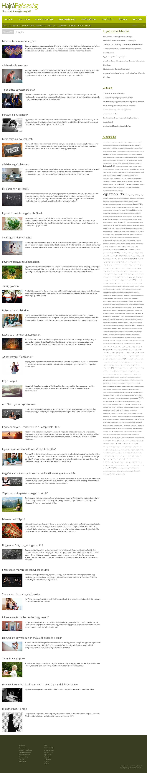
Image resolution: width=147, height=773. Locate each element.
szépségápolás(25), (133, 410)
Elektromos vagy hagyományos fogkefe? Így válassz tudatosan (123, 102)
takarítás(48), (133, 422)
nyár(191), (125, 358)
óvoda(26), (130, 367)
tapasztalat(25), (141, 425)
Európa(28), (135, 219)
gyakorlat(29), (113, 249)
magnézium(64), (113, 331)
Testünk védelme (88, 19)
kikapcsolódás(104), (138, 301)
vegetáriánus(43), (106, 458)
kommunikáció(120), (138, 307)
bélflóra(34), (115, 163)
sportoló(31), (105, 401)
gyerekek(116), (131, 249)
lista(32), (123, 328)
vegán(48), (139, 455)
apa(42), (130, 154)
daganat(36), (119, 181)
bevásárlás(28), (125, 166)
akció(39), (105, 145)
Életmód (123, 19)
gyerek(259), (124, 249)
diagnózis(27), (112, 184)
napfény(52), (121, 352)
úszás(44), (132, 449)
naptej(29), (142, 352)
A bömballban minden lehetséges (114, 94)
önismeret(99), (106, 374)
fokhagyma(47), (121, 237)
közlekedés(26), (106, 319)
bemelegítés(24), (127, 163)
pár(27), (126, 377)
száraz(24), (126, 407)
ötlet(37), (139, 374)
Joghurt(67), (119, 289)
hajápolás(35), (121, 261)
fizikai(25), (113, 234)
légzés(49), (116, 325)
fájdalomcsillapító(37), (131, 222)
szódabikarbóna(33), (140, 416)
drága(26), (105, 187)
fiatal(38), (128, 231)
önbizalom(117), (113, 371)
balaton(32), (121, 160)
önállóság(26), (141, 367)
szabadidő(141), (127, 404)
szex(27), (130, 413)
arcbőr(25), (109, 157)
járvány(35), (105, 289)
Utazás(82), (136, 449)
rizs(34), (132, 392)
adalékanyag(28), (112, 142)
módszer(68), (117, 346)
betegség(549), (109, 166)
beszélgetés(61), (134, 163)
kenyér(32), (105, 298)
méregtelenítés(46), (111, 343)
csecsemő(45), (127, 175)
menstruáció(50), (125, 340)
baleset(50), (126, 160)
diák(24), (116, 184)
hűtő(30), (110, 277)
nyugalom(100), (106, 362)
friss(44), (134, 240)
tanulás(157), (120, 425)
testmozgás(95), (125, 437)
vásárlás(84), (117, 456)
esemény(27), (125, 216)
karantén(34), (121, 295)
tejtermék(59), (130, 431)
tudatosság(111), (134, 443)
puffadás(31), (137, 386)
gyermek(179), (115, 252)
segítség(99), (118, 395)
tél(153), (135, 431)
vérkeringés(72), (106, 462)
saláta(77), (113, 395)
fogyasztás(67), (106, 237)
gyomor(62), (141, 255)
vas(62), (112, 455)
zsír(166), (111, 474)
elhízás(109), (126, 207)
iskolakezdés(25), (112, 286)
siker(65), (137, 395)
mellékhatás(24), (106, 340)
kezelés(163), (106, 301)
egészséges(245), (133, 195)
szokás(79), (105, 419)
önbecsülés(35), (106, 371)
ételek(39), (140, 216)
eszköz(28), (130, 216)
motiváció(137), (138, 346)
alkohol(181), (128, 145)
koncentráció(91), (107, 310)
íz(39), (124, 286)
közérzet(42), (140, 316)
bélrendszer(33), (121, 163)
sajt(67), (109, 395)
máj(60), (140, 331)
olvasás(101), (127, 365)
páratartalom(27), (137, 377)
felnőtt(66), (118, 228)
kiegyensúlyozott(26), (124, 301)
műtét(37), (140, 349)
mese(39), (117, 343)
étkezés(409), (108, 219)
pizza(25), (136, 380)
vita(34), (142, 465)
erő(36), (118, 213)
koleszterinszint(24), (124, 307)
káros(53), (126, 295)
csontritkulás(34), (117, 178)
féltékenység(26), (130, 228)
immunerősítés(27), (112, 280)
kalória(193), (106, 292)
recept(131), (115, 389)
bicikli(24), (131, 166)
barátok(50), (140, 160)
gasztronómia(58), (139, 243)
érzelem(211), (137, 213)
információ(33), (106, 283)
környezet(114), (139, 313)
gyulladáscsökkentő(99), (122, 258)
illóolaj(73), (105, 280)
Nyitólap (9, 19)
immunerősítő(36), (119, 280)
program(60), (106, 386)
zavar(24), (126, 471)
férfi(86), (105, 231)
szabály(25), (140, 404)
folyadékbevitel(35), (135, 237)
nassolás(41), (115, 355)
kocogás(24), (105, 307)
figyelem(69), (133, 231)
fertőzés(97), (117, 231)
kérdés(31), (116, 298)
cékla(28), (126, 172)
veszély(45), (105, 465)
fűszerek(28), (128, 243)
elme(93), (131, 207)
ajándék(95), (139, 142)
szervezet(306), (123, 413)
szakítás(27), (114, 407)
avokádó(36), (140, 157)
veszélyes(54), (111, 465)
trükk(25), (120, 443)
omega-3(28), (132, 364)
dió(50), (127, 184)
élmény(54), (135, 207)
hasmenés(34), (124, 264)
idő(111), (121, 277)
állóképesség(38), (127, 148)
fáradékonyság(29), (139, 222)
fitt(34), (104, 234)
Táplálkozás (24, 19)
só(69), (109, 398)
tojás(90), (132, 440)
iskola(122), (106, 286)
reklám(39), (110, 392)
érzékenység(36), (129, 213)
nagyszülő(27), (112, 352)
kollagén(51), (130, 307)
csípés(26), (132, 175)
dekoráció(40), (125, 181)
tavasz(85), (111, 431)
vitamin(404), (112, 468)
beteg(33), (140, 163)
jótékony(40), (124, 289)
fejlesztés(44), (130, 225)
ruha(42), (141, 392)
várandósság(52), (107, 455)
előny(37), (141, 207)
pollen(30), (140, 380)
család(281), (120, 175)
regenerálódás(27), (132, 389)
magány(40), (136, 328)
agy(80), (128, 142)
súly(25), (139, 401)
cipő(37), (105, 175)
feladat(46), (141, 225)
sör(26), (117, 398)
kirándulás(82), (113, 304)
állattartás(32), (115, 148)
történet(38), (110, 443)
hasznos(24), (129, 264)
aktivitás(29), (110, 145)
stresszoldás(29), (133, 401)
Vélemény (72, 26)
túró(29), (125, 446)
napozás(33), (131, 352)
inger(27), (111, 283)
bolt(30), (118, 169)
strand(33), (110, 401)
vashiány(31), (122, 455)
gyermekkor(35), (122, 252)
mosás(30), (128, 346)
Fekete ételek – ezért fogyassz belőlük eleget (117, 37)
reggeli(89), (105, 392)
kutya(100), (127, 322)
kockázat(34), (141, 304)
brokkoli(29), (105, 172)
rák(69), (105, 389)
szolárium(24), (117, 419)
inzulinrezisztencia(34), (134, 283)
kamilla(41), (117, 292)
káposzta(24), (136, 292)
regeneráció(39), (125, 389)
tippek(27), (117, 440)
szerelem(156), (107, 413)
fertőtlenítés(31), (110, 231)
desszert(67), (106, 184)
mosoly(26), (133, 346)
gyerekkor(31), (137, 249)
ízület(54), (142, 286)
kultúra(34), (115, 322)
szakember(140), (107, 407)
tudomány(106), (107, 446)
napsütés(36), (137, 352)
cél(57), (129, 172)
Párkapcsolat (41, 26)
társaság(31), (106, 431)
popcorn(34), (105, 383)
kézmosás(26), (113, 301)
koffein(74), (110, 307)
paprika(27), (122, 377)
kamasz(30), (112, 292)
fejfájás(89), (124, 225)
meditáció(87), (129, 334)
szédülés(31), (130, 407)
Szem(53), (142, 407)
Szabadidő (63, 26)
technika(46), (121, 431)
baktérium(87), (116, 160)
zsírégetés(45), (117, 474)
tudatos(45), (128, 443)
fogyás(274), (138, 234)
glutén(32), (111, 246)
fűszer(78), (123, 243)
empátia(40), (123, 210)
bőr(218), (135, 169)
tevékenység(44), (106, 440)
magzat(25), (136, 331)
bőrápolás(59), (141, 169)
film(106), (138, 231)
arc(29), (105, 157)
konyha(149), (131, 310)
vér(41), (123, 458)
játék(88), (110, 289)
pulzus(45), (142, 386)
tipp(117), (112, 440)
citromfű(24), (114, 175)
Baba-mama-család (67, 19)
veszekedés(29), (138, 462)
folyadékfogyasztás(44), (108, 240)
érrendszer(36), (123, 213)
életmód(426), (138, 204)
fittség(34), (108, 234)
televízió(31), (105, 434)
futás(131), (138, 240)
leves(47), (120, 328)
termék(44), (129, 434)
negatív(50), (124, 355)
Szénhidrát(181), (120, 410)
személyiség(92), (107, 410)
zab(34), (110, 471)
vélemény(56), (119, 458)
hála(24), (135, 261)
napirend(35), (126, 352)
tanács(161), (106, 425)
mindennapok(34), (132, 343)
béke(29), (111, 163)
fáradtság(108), (111, 225)
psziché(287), (113, 386)
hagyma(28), (105, 261)
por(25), (110, 383)
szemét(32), (113, 410)
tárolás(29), (130, 428)
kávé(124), (130, 295)
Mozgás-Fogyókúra (44, 19)
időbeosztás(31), (126, 277)
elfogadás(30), (120, 207)
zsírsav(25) (122, 474)
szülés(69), (105, 422)
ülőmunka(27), (106, 452)
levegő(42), (105, 328)
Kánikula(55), (122, 292)
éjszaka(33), (131, 201)
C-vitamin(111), (120, 172)
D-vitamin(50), (114, 181)
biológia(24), (135, 166)
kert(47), (130, 298)
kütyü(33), (136, 322)
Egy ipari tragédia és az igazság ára (114, 57)
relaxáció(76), (116, 392)
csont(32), (112, 178)
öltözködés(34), (135, 367)
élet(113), (119, 204)
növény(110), (119, 358)
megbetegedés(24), (136, 334)
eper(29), (105, 213)
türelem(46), (105, 449)
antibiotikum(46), (140, 151)
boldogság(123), (113, 169)
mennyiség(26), (119, 340)
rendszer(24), (121, 392)
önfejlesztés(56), (135, 371)
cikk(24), (142, 172)
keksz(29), (135, 295)
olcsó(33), (116, 364)
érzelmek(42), (106, 216)
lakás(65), (140, 322)
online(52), (137, 364)
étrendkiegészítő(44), (124, 219)
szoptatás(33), (122, 419)
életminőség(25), (129, 204)
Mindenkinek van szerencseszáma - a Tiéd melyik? (119, 41)
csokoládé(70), (106, 178)
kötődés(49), (128, 316)
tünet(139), (133, 446)
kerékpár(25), (120, 298)
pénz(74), (121, 380)
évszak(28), (105, 222)
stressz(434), (118, 401)
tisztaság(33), (122, 440)
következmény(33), (134, 316)
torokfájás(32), (141, 440)
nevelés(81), (141, 355)
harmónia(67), (118, 264)
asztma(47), (131, 157)
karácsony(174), (107, 295)
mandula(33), (106, 334)
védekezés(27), (128, 455)
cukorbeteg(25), (130, 178)
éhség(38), (126, 201)
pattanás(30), (116, 380)
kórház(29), (140, 310)
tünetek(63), (138, 446)
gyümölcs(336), (133, 258)
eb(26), (119, 187)
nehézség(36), (130, 355)
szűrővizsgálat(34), (122, 422)
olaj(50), (105, 364)
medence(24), (123, 334)
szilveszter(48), (106, 416)
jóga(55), (114, 289)
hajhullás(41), (127, 261)
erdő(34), (109, 213)
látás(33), (105, 325)
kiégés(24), (118, 301)
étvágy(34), (130, 219)
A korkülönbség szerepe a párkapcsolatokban (118, 98)
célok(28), (133, 172)
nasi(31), (110, 355)
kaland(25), (129, 289)
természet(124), (135, 434)
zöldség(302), (136, 471)
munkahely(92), (134, 349)
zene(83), (130, 471)
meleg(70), (139, 337)
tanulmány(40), (127, 425)
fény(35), (141, 228)
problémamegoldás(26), (135, 383)
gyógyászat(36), (134, 252)
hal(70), (131, 261)
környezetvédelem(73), (116, 316)
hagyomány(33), (111, 261)
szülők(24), (116, 422)
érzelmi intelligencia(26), (113, 216)
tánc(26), (115, 425)
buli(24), (110, 172)
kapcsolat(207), (129, 292)
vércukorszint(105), (135, 459)
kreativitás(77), (140, 319)
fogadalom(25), (121, 234)
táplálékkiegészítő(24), (112, 428)
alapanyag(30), (115, 145)
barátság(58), (106, 163)
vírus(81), (126, 465)
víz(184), (133, 468)
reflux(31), (120, 389)
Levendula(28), (115, 328)
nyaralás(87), (130, 358)
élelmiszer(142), (107, 204)
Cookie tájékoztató (136, 766)
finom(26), (142, 231)
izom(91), (132, 286)
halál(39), (138, 261)
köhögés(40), (117, 313)
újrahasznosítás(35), (121, 449)
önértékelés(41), (128, 371)
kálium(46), (139, 289)
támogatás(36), (139, 422)
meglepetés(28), (121, 337)
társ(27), (134, 428)
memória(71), (113, 340)
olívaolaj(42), (121, 364)
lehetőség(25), (122, 325)
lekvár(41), (127, 325)
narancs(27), (105, 355)
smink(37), (105, 398)
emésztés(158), (116, 210)
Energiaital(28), (139, 210)
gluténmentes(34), (116, 246)
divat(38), (131, 184)
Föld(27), (125, 240)
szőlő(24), (142, 419)
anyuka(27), (126, 154)
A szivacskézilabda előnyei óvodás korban (117, 126)
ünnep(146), (112, 452)
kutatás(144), (121, 322)
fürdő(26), (119, 243)
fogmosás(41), (127, 234)
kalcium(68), (134, 289)
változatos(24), (138, 452)
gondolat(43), (128, 246)
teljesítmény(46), (111, 434)
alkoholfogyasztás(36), (136, 145)
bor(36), (122, 169)
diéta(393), (122, 184)
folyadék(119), (128, 237)
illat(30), (140, 277)
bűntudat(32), (114, 172)
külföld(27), (132, 322)
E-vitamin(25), (115, 187)
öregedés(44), (119, 374)
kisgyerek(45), (119, 304)
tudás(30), (124, 443)
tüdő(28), (129, 446)
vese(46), (133, 462)
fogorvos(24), (132, 234)
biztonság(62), (106, 169)
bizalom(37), (140, 166)
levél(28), (110, 328)
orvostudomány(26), (118, 367)
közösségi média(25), (120, 319)
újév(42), (115, 449)
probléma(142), (127, 383)
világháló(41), (117, 465)
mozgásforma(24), (116, 349)
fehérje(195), (118, 225)
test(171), (119, 437)
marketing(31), (112, 334)
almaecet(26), (138, 148)
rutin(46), (105, 395)
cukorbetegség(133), (138, 178)
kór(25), (136, 310)
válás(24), (123, 452)
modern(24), (112, 346)
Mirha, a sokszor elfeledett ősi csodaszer (116, 69)
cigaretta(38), (138, 172)
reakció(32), (109, 389)
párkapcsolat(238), (108, 380)
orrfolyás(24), (106, 367)
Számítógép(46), (120, 407)
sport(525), (139, 398)
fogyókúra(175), (114, 237)
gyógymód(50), (106, 255)
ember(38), (110, 210)
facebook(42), (111, 222)
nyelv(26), (135, 358)
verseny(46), (120, 462)
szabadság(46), (134, 404)
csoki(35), (136, 175)
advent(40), (123, 142)
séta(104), (132, 395)
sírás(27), (140, 395)
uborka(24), (110, 449)
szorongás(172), (136, 419)
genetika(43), (106, 246)
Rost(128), (136, 392)
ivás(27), (121, 286)
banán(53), (131, 160)
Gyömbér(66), (106, 258)
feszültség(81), (123, 231)
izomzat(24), (137, 286)
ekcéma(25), (136, 201)
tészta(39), (142, 437)
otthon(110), (125, 368)
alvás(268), (114, 151)
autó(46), (136, 157)
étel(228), (135, 216)
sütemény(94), (111, 404)
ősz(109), (128, 374)
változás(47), (133, 452)
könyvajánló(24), (129, 313)
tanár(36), (112, 425)
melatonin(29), (134, 337)
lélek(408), (133, 325)
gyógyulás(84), (136, 255)
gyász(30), (118, 249)
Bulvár (88, 26)
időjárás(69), (133, 277)
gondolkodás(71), (134, 246)
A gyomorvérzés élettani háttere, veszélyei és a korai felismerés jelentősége (124, 75)
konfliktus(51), (120, 310)
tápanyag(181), (134, 425)
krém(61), (105, 322)
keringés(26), (126, 298)
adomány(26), (118, 142)
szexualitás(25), (135, 413)
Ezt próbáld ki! (15, 26)
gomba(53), (122, 246)
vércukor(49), (128, 458)
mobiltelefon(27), (106, 346)
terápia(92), (118, 434)
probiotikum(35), (120, 383)
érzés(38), (120, 216)
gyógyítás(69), (140, 252)
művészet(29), (106, 352)
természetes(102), (107, 437)
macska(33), (131, 328)
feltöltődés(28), (137, 228)
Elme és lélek (107, 19)
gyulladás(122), (113, 258)
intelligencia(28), (116, 283)
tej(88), (125, 431)
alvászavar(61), (121, 151)
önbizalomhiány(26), (121, 371)
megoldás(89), (128, 337)
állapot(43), (105, 148)
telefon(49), (139, 431)
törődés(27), (105, 443)
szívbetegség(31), (126, 416)
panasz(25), (117, 377)
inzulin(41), (127, 283)
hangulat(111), (106, 265)
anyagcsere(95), (120, 154)
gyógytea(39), (130, 255)
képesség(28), (111, 298)
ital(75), (117, 286)
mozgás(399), (108, 349)
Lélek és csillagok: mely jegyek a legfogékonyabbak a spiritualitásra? (120, 120)
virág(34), (122, 465)
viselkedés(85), (131, 465)
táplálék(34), (105, 428)
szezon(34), (140, 413)
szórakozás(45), (128, 419)
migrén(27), (126, 343)
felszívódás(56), (123, 228)
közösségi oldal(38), (128, 319)
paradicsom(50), (131, 377)
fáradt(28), (105, 225)
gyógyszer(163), (123, 255)
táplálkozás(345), (122, 428)
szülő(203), (111, 422)
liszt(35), (127, 328)
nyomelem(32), (140, 358)
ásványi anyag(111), (115, 157)
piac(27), (125, 380)
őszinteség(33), (134, 374)
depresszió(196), (138, 181)
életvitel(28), (114, 207)
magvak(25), (118, 331)
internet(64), (122, 283)
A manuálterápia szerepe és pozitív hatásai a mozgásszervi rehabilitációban (122, 51)
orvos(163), (111, 368)
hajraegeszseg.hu (125, 768)
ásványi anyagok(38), (124, 157)
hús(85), (141, 274)
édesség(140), (106, 190)
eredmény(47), (114, 213)
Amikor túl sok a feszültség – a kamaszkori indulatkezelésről (123, 45)
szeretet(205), (114, 413)
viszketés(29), (138, 465)
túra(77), (117, 446)
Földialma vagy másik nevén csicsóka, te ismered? (119, 106)
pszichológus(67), (131, 386)
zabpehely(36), (121, 471)
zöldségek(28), (106, 474)
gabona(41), (133, 243)
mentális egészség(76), (139, 340)
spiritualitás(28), (126, 398)
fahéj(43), (116, 222)
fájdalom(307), (122, 222)
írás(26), (140, 283)
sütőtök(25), (121, 404)
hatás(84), (134, 265)
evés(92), (140, 219)
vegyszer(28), (113, 458)
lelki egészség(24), (140, 325)
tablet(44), (128, 422)
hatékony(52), (139, 264)
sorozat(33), (113, 398)
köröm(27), (123, 316)
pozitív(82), (114, 383)
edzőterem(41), (120, 190)
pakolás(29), (112, 377)
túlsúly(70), (113, 446)
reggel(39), (138, 389)
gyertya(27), (128, 252)
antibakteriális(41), (133, 151)
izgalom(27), (128, 286)
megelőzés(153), (107, 337)
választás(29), (127, 452)
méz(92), (122, 343)
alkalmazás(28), (122, 145)
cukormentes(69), (107, 181)
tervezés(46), (114, 437)
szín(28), (111, 416)
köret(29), (134, 313)
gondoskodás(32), (106, 249)
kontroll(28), (125, 310)
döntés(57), (142, 184)
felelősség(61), (113, 228)
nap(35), (116, 352)
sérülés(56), (127, 395)
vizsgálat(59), (106, 471)
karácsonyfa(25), (115, 295)
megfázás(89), (115, 337)
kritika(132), (110, 322)
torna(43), (136, 440)
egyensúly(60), (106, 201)
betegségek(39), (119, 166)
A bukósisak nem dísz (110, 114)
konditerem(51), (114, 310)
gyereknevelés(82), (107, 252)
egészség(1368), (115, 194)
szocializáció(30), (133, 416)
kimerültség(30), (106, 304)
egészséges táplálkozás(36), (114, 198)
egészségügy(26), (140, 198)
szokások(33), (111, 419)
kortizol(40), (105, 313)
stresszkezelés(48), (126, 401)
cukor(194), (124, 178)
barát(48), (135, 160)
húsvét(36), (105, 277)
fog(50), (116, 234)
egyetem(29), (112, 201)
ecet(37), (127, 187)
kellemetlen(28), (140, 295)
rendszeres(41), (127, 392)
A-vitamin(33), (106, 142)
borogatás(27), (127, 169)
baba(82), (110, 160)
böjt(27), (131, 169)
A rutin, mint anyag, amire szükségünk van (117, 110)
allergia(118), (121, 148)
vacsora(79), (118, 452)
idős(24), (137, 277)
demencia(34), (131, 181)
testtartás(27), (137, 437)
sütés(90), (116, 404)
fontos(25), (115, 240)
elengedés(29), (114, 204)
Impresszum (125, 766)
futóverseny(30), (106, 243)
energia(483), (131, 210)
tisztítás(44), (127, 440)
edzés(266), (114, 190)
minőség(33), (138, 343)
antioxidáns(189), (107, 154)
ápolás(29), (134, 154)
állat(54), (110, 148)
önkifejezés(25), (113, 374)
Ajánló (80, 26)
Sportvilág (137, 19)
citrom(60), (109, 175)
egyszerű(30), (117, 201)
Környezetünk (28, 26)
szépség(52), (127, 410)
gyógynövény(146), (114, 255)
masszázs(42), (117, 334)
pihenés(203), (130, 380)
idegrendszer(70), (115, 277)
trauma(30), (115, 443)
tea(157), (116, 431)
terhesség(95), (124, 434)
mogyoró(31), (123, 346)
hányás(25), (112, 264)
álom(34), (109, 151)
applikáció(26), (139, 154)
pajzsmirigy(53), (106, 377)
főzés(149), (129, 240)
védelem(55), (134, 455)
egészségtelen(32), (133, 198)
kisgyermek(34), (125, 304)
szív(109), (120, 416)
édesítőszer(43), (136, 187)
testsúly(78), (132, 437)
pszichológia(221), (122, 386)
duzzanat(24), (110, 187)
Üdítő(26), (141, 449)
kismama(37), (131, 304)
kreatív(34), (134, 319)
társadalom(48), (139, 428)
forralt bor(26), (120, 240)
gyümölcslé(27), (141, 258)
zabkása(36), (115, 471)
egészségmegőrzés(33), (125, 198)
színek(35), (115, 416)
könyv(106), (123, 313)
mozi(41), (122, 349)
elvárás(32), (105, 210)
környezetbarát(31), (107, 316)
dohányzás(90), (136, 184)
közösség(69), (113, 319)
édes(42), (131, 187)
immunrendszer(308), (129, 280)
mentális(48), (131, 340)
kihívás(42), (131, 301)
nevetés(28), (105, 358)
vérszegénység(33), (127, 462)
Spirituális (52, 26)
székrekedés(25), (136, 407)
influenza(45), (139, 280)
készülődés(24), (135, 298)
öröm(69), (124, 374)
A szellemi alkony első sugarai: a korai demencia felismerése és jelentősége (124, 63)
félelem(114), (106, 228)
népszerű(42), (135, 355)
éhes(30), (122, 201)
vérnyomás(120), (114, 462)
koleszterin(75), (116, 307)
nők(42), (114, 358)
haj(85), (116, 262)
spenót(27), (121, 398)
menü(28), (105, 343)
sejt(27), (123, 395)
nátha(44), (120, 355)
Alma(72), (133, 148)
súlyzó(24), (105, 404)
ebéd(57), (123, 187)
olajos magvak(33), (110, 364)
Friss (5, 26)
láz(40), (108, 325)
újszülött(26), (127, 449)
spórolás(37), (132, 398)
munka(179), (127, 349)
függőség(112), (113, 243)
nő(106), (110, 358)
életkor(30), (124, 204)
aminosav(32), (127, 151)
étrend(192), (116, 219)
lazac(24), (112, 325)
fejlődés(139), (136, 225)
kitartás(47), (136, 304)
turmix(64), (121, 446)
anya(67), (114, 154)
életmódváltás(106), (107, 207)
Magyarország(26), (130, 331)
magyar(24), (123, 331)
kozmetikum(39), (111, 313)
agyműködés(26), (133, 142)
